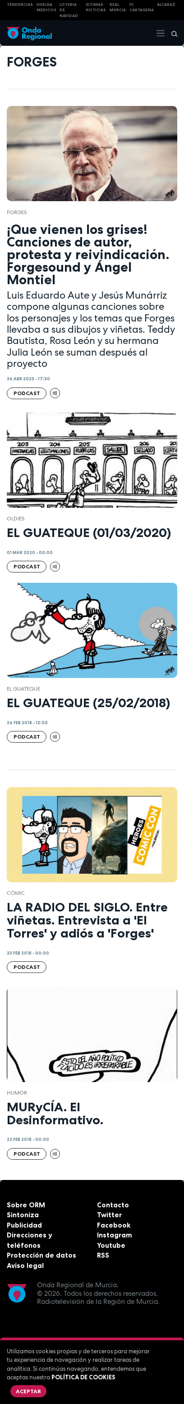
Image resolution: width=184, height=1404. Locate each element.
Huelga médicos (46, 7)
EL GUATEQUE (23, 688)
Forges (17, 212)
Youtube (111, 1245)
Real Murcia (118, 7)
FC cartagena (141, 7)
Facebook (113, 1225)
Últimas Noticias (96, 7)
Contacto (113, 1205)
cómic (16, 893)
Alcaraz (166, 4)
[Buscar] (171, 33)
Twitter (109, 1214)
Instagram (114, 1235)
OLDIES (16, 518)
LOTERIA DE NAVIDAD (69, 10)
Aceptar (28, 1391)
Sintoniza (23, 1214)
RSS (103, 1255)
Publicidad (24, 1225)
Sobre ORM (26, 1205)
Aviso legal (25, 1265)
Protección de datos (41, 1255)
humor (17, 1092)
